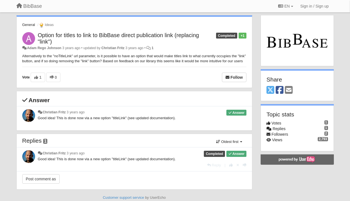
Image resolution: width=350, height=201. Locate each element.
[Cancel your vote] (237, 165)
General (28, 25)
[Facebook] (279, 90)
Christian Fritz (112, 48)
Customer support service (123, 197)
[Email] (289, 90)
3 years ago (76, 112)
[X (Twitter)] (270, 90)
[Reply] (214, 165)
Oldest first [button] (229, 142)
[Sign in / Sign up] (314, 6)
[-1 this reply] (244, 165)
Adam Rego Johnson (44, 48)
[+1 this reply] (231, 165)
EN (285, 6)
